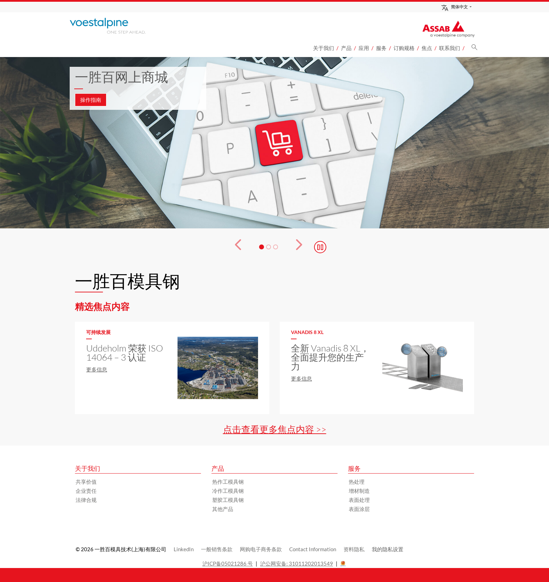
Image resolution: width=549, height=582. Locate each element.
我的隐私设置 (387, 549)
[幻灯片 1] (261, 246)
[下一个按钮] (303, 247)
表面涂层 (359, 509)
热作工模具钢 (228, 481)
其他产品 (222, 509)
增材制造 (359, 491)
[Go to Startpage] (117, 26)
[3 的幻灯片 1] (274, 142)
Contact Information (312, 549)
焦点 (427, 48)
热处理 (356, 481)
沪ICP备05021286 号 (227, 563)
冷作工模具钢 (228, 491)
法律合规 (86, 500)
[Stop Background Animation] (320, 247)
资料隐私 (353, 549)
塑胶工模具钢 (228, 500)
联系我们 (449, 48)
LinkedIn (184, 549)
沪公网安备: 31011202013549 (296, 563)
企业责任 (86, 491)
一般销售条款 (216, 549)
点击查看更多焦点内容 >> (274, 429)
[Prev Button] (234, 247)
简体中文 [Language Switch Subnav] (454, 7)
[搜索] (474, 49)
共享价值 (86, 481)
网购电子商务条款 (261, 549)
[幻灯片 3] (275, 246)
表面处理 (359, 500)
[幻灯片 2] (268, 246)
